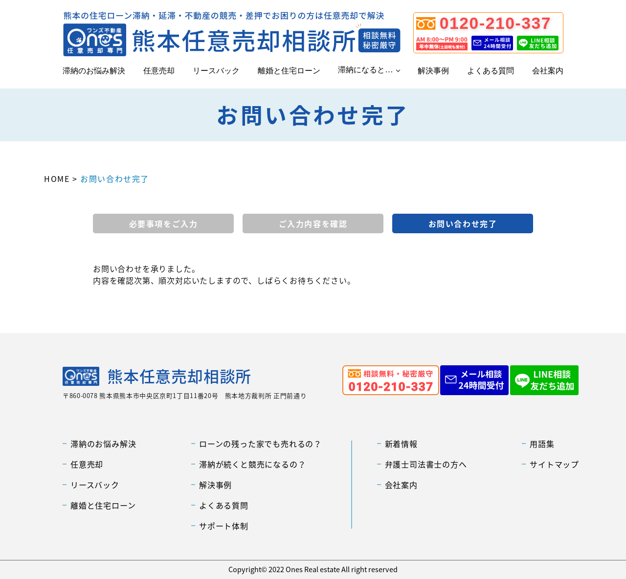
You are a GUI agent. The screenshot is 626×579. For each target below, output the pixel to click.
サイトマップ (554, 464)
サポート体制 (223, 526)
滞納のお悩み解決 (94, 71)
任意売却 (159, 71)
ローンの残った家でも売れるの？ (260, 443)
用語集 (542, 443)
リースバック (216, 71)
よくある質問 (490, 71)
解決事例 (433, 71)
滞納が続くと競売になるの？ (252, 464)
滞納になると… (365, 70)
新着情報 (401, 443)
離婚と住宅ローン (289, 71)
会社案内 (547, 71)
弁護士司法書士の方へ (426, 464)
